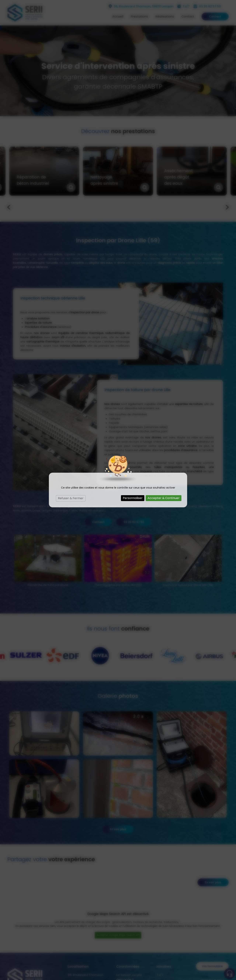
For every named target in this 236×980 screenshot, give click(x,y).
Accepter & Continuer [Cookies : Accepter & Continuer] (164, 498)
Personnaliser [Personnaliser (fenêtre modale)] (133, 498)
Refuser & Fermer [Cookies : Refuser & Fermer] (71, 498)
